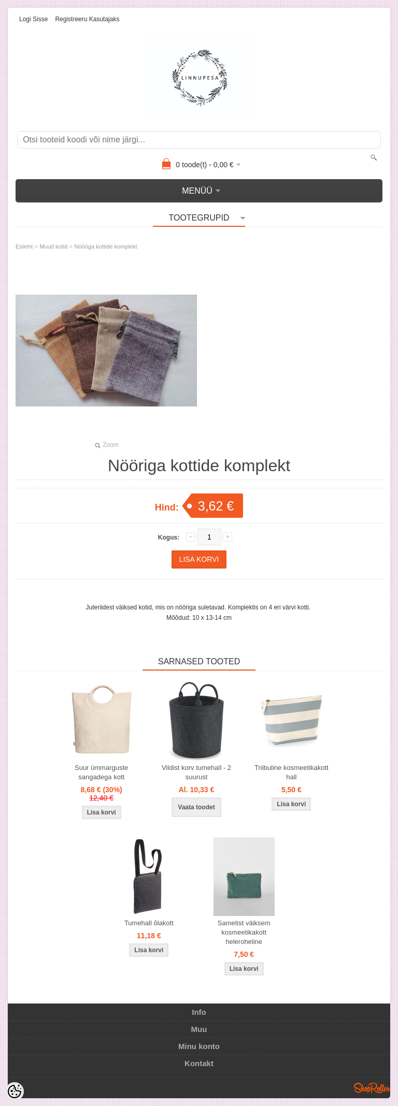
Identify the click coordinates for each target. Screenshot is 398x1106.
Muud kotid (53, 246)
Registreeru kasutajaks (87, 19)
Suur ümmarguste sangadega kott (101, 772)
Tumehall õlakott (149, 923)
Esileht (24, 246)
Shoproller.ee (372, 1088)
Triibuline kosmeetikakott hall (291, 772)
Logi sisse (33, 19)
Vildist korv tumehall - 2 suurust (196, 772)
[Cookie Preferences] (14, 1091)
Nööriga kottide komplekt (106, 246)
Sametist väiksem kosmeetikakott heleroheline (244, 932)
